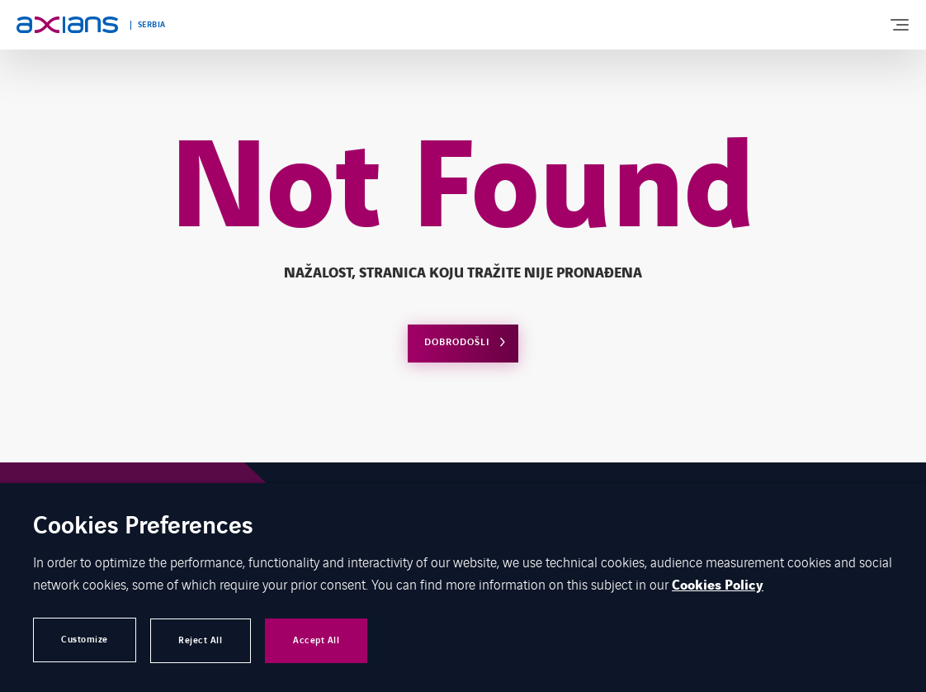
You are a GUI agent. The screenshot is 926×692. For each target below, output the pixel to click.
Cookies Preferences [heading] (143, 527)
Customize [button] (86, 639)
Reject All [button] (207, 639)
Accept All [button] (328, 639)
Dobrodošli (457, 342)
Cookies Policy (717, 585)
